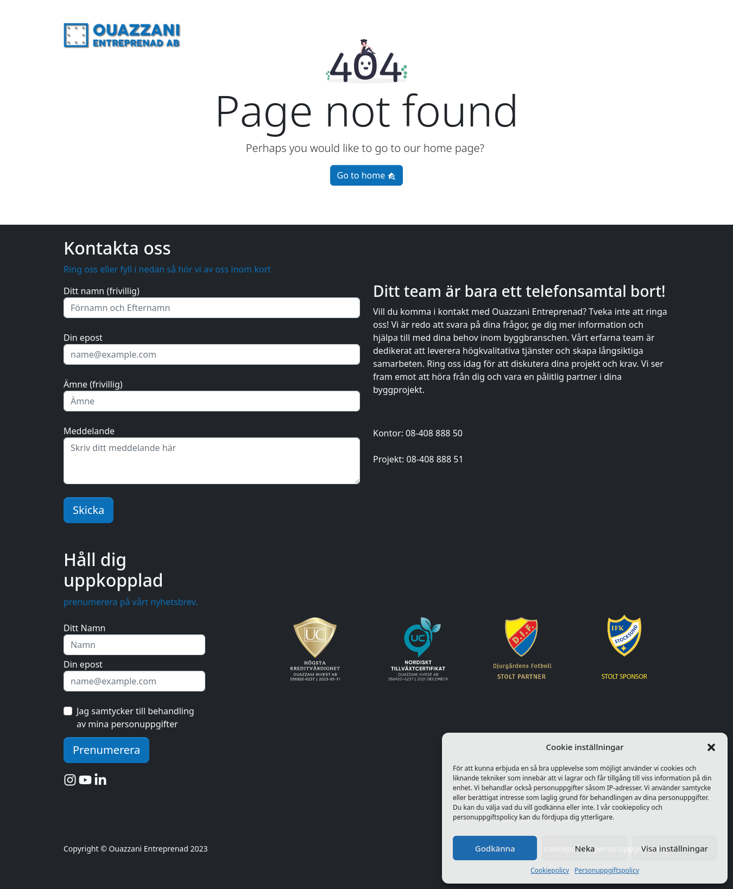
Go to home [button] (366, 175)
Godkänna (495, 848)
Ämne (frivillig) (93, 384)
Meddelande (89, 431)
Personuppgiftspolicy (606, 870)
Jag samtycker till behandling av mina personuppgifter (135, 717)
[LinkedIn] (100, 779)
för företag (478, 33)
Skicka (88, 510)
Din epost (83, 338)
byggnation (646, 33)
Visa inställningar (674, 848)
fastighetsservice (542, 33)
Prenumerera (106, 749)
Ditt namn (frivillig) (102, 291)
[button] (711, 746)
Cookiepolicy (549, 870)
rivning (600, 33)
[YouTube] (86, 779)
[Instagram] (71, 779)
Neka (584, 848)
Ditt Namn (85, 628)
